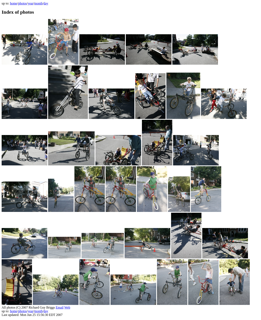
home (13, 3)
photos (22, 3)
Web (67, 307)
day (45, 3)
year (30, 3)
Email (59, 307)
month (38, 3)
